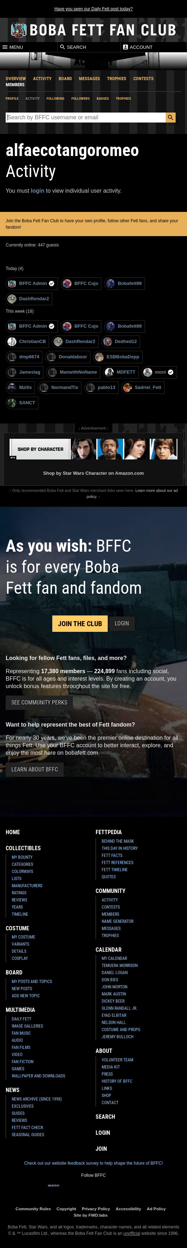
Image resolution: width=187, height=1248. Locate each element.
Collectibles (23, 848)
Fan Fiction (22, 1061)
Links (107, 1088)
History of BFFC (117, 1081)
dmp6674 (23, 357)
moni (158, 372)
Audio (17, 1040)
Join (101, 1148)
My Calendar (114, 958)
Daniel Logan (115, 972)
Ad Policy (156, 1208)
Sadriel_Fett (142, 387)
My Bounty (22, 857)
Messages (89, 78)
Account (137, 47)
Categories (22, 864)
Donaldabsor (67, 357)
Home (13, 832)
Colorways (22, 871)
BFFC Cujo (80, 283)
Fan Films (21, 1047)
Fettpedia (109, 832)
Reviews (19, 900)
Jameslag (23, 372)
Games (18, 1068)
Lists (16, 878)
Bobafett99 (123, 283)
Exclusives (22, 1106)
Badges (103, 98)
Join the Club (80, 623)
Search (72, 47)
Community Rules (33, 1208)
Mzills (19, 387)
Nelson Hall (114, 1022)
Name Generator (117, 921)
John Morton (114, 986)
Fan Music (21, 1033)
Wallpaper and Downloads (38, 1075)
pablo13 (100, 387)
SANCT (21, 403)
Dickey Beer (113, 1001)
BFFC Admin (31, 283)
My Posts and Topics (32, 981)
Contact (110, 1102)
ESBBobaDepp (117, 357)
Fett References (117, 862)
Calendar (109, 949)
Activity (42, 78)
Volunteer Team (117, 1059)
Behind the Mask (118, 841)
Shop (106, 1095)
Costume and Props (121, 1029)
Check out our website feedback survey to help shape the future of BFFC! (93, 1163)
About (104, 1050)
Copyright (66, 1208)
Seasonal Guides (28, 1134)
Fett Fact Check (27, 1127)
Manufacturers (27, 885)
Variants (20, 944)
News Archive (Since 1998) (37, 1099)
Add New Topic (26, 995)
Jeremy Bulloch (117, 1036)
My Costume (23, 937)
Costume (17, 928)
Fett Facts (112, 855)
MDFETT (120, 372)
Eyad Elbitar (114, 1015)
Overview (16, 78)
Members (15, 84)
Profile (12, 98)
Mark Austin (114, 994)
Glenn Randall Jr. (119, 1008)
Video (17, 1054)
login (37, 191)
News (13, 1090)
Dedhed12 (120, 341)
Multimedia (20, 1010)
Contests (143, 78)
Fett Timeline (115, 869)
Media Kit (111, 1067)
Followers (80, 98)
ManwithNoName (72, 372)
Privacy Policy (96, 1208)
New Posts (22, 988)
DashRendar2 (28, 299)
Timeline (20, 914)
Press (107, 1074)
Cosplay (20, 958)
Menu (12, 47)
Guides (18, 1113)
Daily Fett (21, 1018)
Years (17, 907)
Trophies (116, 78)
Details (19, 951)
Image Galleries (27, 1026)
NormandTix (58, 387)
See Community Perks (39, 702)
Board (65, 78)
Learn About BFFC (34, 769)
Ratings (19, 892)
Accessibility (128, 1208)
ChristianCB (26, 341)
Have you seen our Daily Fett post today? (93, 8)
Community (110, 891)
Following (55, 98)
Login (122, 623)
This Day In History (120, 848)
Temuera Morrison (120, 965)
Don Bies (110, 979)
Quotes (109, 876)
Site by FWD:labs (90, 1215)
